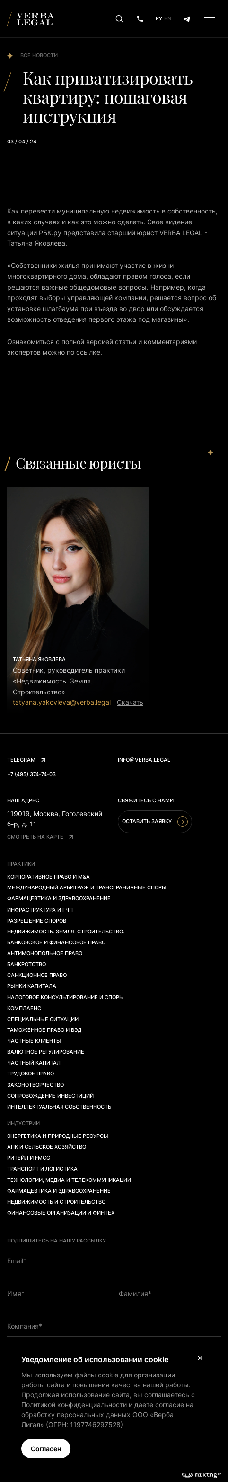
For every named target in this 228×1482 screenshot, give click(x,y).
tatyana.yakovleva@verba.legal (62, 702)
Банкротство (26, 964)
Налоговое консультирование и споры (65, 997)
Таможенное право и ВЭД (44, 1030)
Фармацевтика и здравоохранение (59, 898)
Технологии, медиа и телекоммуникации (69, 1180)
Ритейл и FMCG (28, 1157)
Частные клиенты (34, 1041)
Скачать (130, 702)
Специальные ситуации (43, 1019)
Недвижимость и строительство (56, 1201)
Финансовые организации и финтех (60, 1212)
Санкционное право (37, 975)
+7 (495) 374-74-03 (31, 774)
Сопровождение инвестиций (50, 1095)
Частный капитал (34, 1062)
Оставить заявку (155, 821)
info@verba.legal (144, 759)
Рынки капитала (31, 986)
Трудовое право (30, 1073)
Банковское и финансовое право (56, 942)
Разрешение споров (36, 920)
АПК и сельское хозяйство (46, 1147)
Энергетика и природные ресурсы (57, 1136)
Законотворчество (35, 1085)
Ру (159, 18)
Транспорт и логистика (42, 1168)
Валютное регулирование (45, 1051)
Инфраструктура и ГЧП (40, 909)
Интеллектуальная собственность (59, 1106)
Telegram (26, 759)
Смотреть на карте (40, 837)
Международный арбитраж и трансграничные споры (87, 887)
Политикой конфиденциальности (74, 1405)
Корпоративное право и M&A (48, 876)
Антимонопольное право (44, 953)
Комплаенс (24, 1008)
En (167, 18)
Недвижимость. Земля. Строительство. (65, 931)
